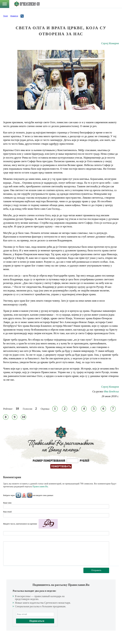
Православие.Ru (40, 486)
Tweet (5, 16)
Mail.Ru (29, 495)
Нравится (14, 16)
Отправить (96, 570)
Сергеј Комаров (110, 43)
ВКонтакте (18, 495)
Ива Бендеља (111, 391)
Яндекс (24, 495)
